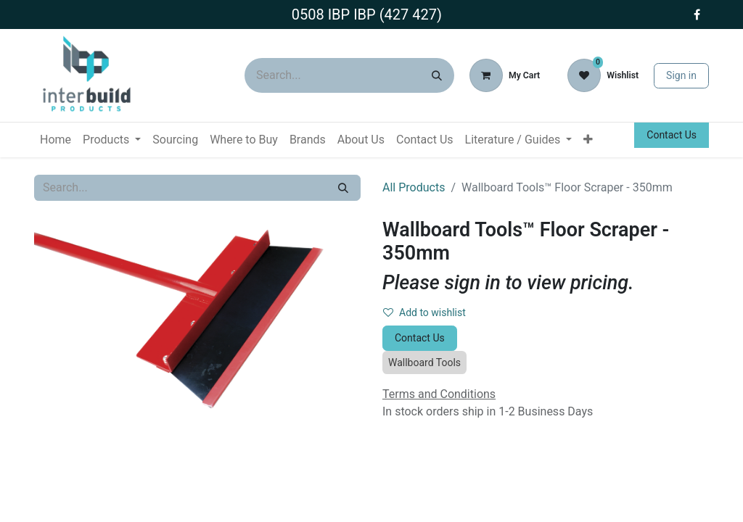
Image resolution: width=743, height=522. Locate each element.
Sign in (681, 75)
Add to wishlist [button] (424, 312)
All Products (413, 187)
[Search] (436, 75)
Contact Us (671, 135)
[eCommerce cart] (504, 75)
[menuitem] (55, 139)
